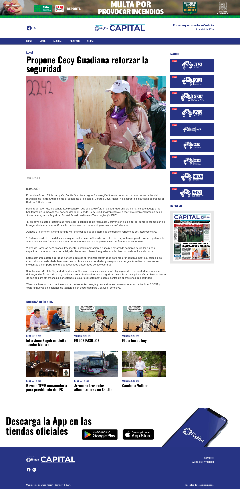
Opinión (78, 336)
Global (91, 41)
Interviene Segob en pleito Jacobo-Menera (46, 342)
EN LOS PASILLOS (86, 340)
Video (43, 41)
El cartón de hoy (134, 340)
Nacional (58, 41)
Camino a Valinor (135, 385)
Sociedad (75, 41)
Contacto (209, 457)
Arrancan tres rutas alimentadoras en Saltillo (93, 387)
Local (29, 41)
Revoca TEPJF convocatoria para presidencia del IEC (46, 387)
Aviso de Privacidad (203, 461)
